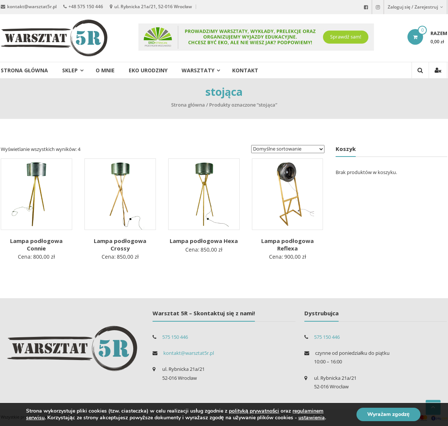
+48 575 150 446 (85, 6)
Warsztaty (198, 70)
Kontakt (245, 70)
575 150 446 (175, 337)
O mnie (105, 70)
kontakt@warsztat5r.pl (32, 6)
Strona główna (24, 70)
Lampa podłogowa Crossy (120, 244)
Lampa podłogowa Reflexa (287, 244)
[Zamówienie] (287, 149)
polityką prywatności (254, 410)
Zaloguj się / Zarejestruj (415, 7)
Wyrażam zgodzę (387, 414)
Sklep (70, 70)
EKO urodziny (148, 70)
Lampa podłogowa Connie (36, 244)
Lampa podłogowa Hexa (204, 240)
